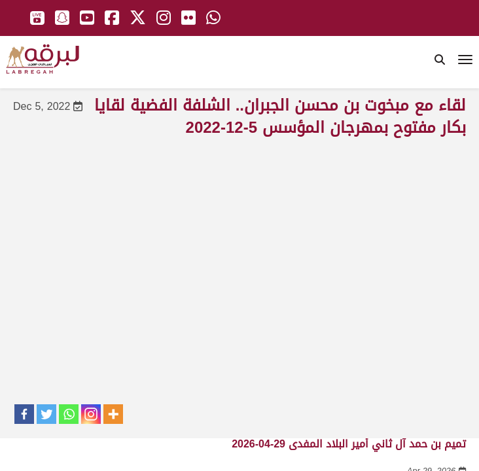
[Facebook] (24, 414)
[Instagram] (91, 414)
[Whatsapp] (69, 414)
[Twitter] (46, 414)
